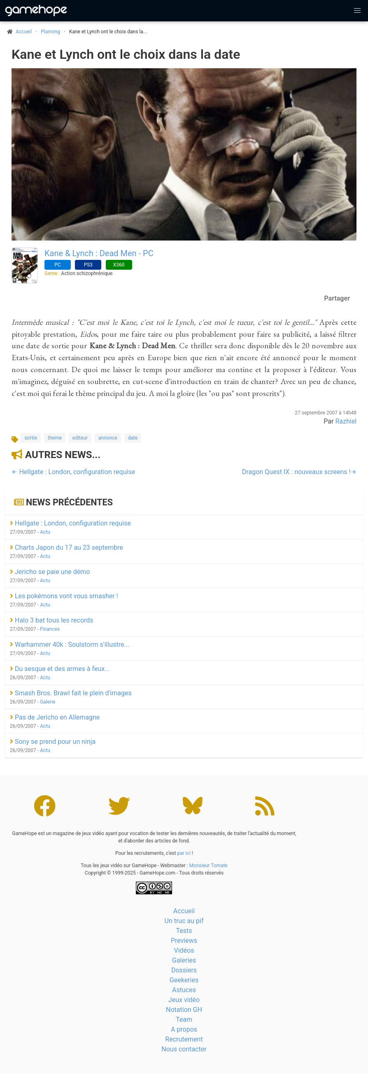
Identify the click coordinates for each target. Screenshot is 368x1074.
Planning (50, 32)
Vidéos (184, 950)
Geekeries (184, 980)
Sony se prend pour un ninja (52, 741)
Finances (50, 629)
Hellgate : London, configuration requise (70, 523)
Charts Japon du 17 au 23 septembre (66, 547)
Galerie (47, 702)
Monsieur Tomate (208, 865)
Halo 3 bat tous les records (51, 620)
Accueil (184, 911)
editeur (80, 438)
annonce (107, 438)
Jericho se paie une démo (50, 572)
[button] (357, 10)
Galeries (184, 960)
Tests (184, 931)
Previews (184, 940)
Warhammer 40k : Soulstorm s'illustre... (69, 644)
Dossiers (184, 970)
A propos (184, 1029)
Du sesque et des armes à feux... (60, 669)
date (133, 438)
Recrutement (184, 1039)
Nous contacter (183, 1049)
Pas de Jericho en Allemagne (55, 717)
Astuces (184, 990)
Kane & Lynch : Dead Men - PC (99, 253)
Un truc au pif (184, 921)
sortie (30, 438)
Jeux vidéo (184, 1000)
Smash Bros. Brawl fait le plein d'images (71, 693)
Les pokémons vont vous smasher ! (64, 596)
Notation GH (184, 1010)
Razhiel (345, 421)
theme (55, 438)
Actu (45, 532)
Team (184, 1019)
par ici (183, 853)
